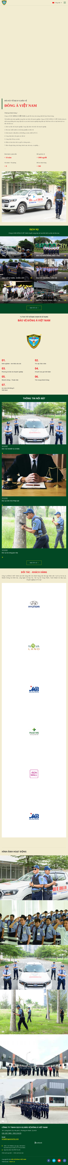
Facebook (38, 1143)
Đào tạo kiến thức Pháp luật (10, 501)
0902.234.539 (17, 1133)
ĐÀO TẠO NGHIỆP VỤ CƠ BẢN (10, 449)
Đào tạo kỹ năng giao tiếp (10, 553)
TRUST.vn (12, 1161)
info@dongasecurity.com (10, 1139)
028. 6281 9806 (7, 1133)
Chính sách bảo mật (18, 1153)
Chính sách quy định (7, 1153)
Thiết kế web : (5, 1161)
